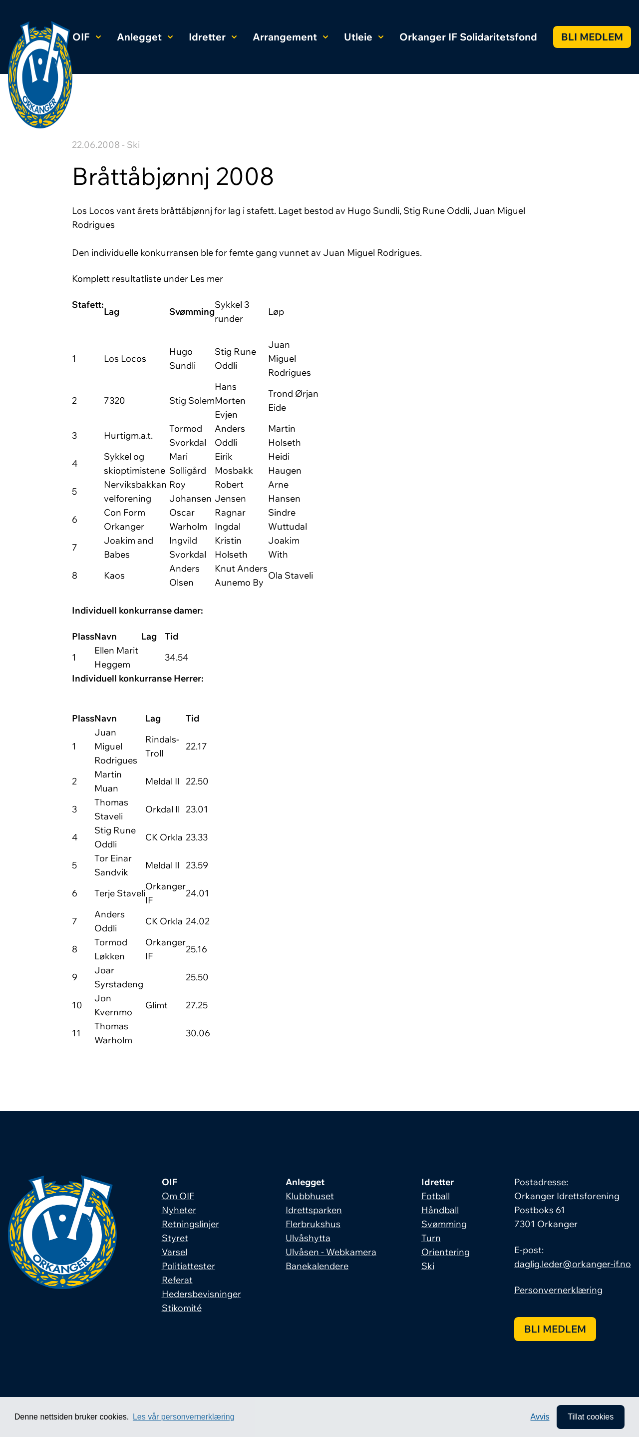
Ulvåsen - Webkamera (331, 1252)
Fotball (435, 1196)
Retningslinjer (190, 1224)
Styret (175, 1238)
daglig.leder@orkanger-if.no (572, 1264)
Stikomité (182, 1308)
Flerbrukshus (313, 1224)
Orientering (445, 1252)
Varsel (174, 1252)
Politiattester (188, 1266)
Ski (427, 1266)
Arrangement (290, 36)
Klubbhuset (310, 1196)
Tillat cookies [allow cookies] (591, 1417)
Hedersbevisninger (201, 1294)
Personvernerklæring (558, 1290)
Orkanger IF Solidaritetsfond (468, 36)
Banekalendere (317, 1266)
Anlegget (145, 36)
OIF (86, 36)
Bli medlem (592, 36)
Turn (431, 1238)
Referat (177, 1280)
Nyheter (179, 1210)
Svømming (444, 1224)
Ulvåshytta (308, 1238)
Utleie (363, 36)
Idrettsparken (314, 1210)
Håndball (440, 1210)
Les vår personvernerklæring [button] (184, 1417)
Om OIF (178, 1196)
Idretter (213, 36)
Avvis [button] (540, 1417)
